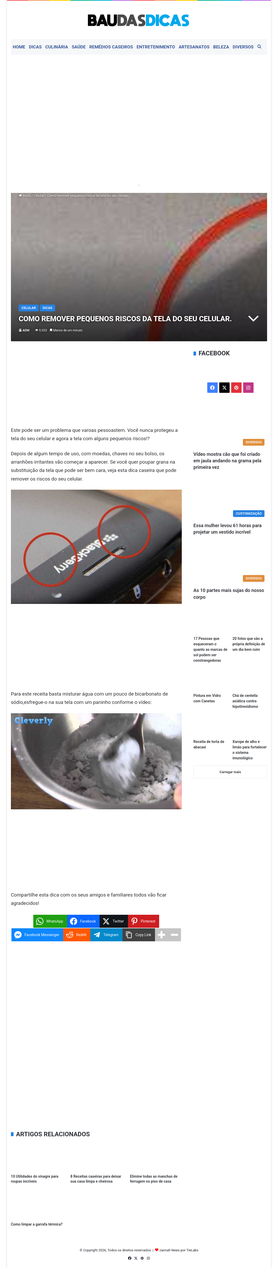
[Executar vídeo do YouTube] (96, 761)
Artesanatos (194, 46)
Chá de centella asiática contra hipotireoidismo (245, 701)
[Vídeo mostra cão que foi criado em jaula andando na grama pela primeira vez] (230, 427)
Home (19, 46)
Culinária (56, 46)
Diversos (243, 46)
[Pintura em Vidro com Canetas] (210, 680)
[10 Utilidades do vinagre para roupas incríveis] (37, 1156)
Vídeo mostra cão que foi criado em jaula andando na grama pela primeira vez (227, 460)
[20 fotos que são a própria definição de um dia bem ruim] (249, 623)
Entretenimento (156, 46)
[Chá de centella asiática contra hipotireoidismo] (249, 680)
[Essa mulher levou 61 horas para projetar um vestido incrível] (230, 499)
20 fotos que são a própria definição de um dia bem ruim (248, 644)
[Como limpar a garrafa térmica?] (37, 1204)
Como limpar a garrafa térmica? (37, 1224)
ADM (26, 330)
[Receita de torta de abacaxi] (210, 726)
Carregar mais (230, 772)
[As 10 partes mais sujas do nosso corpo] (230, 563)
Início (25, 196)
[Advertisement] (139, 96)
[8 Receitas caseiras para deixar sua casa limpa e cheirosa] (96, 1156)
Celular (39, 196)
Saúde (79, 46)
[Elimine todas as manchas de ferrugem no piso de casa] (156, 1156)
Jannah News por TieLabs (178, 1250)
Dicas (35, 46)
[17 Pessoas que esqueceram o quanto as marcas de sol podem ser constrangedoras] (210, 623)
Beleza (221, 46)
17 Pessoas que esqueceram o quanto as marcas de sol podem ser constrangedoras (210, 649)
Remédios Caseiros (111, 46)
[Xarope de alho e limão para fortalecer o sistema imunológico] (249, 726)
